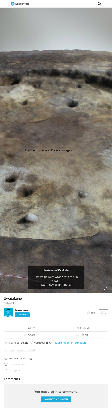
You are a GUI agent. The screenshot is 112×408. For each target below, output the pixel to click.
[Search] (99, 4)
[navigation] (5, 4)
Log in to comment (56, 399)
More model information (70, 342)
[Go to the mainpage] (20, 4)
